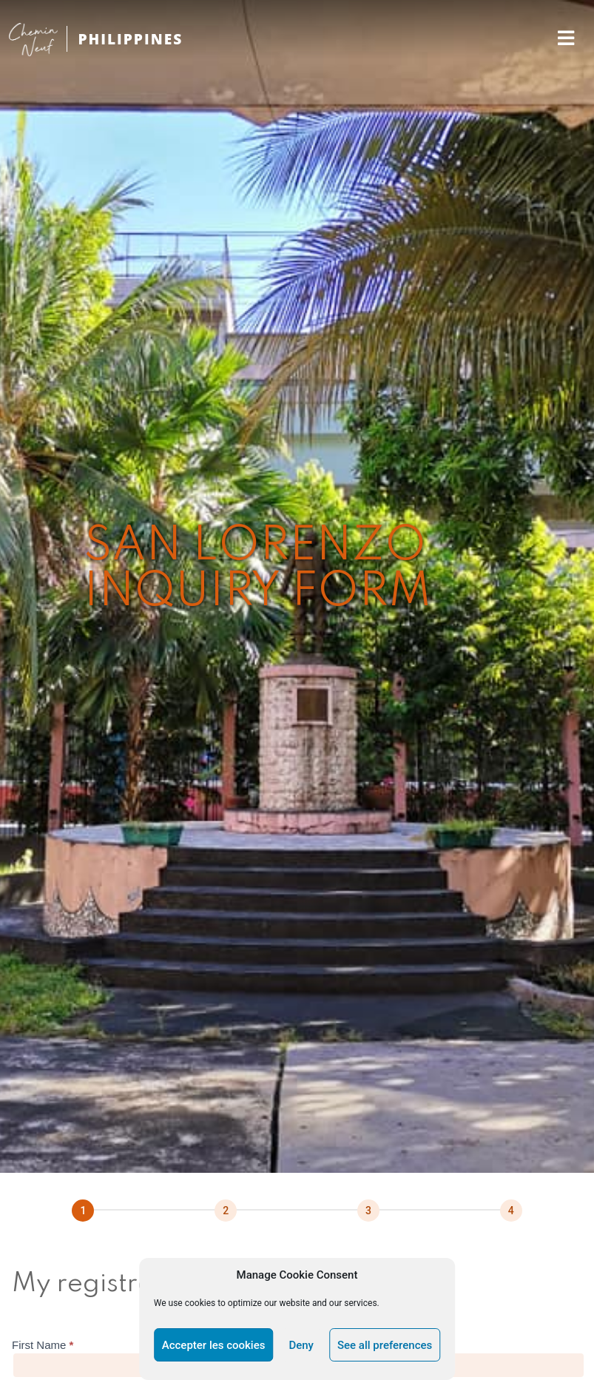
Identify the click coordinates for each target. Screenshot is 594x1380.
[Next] (511, 1210)
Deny (301, 1345)
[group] (297, 1211)
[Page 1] (83, 1210)
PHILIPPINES (130, 39)
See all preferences (384, 1345)
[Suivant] (226, 1210)
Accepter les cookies (214, 1345)
